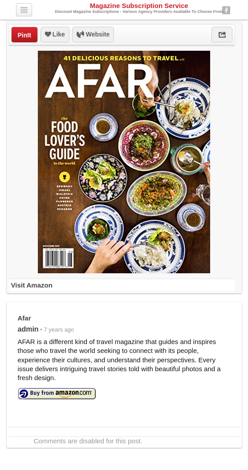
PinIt (24, 35)
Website (93, 35)
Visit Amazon (32, 285)
